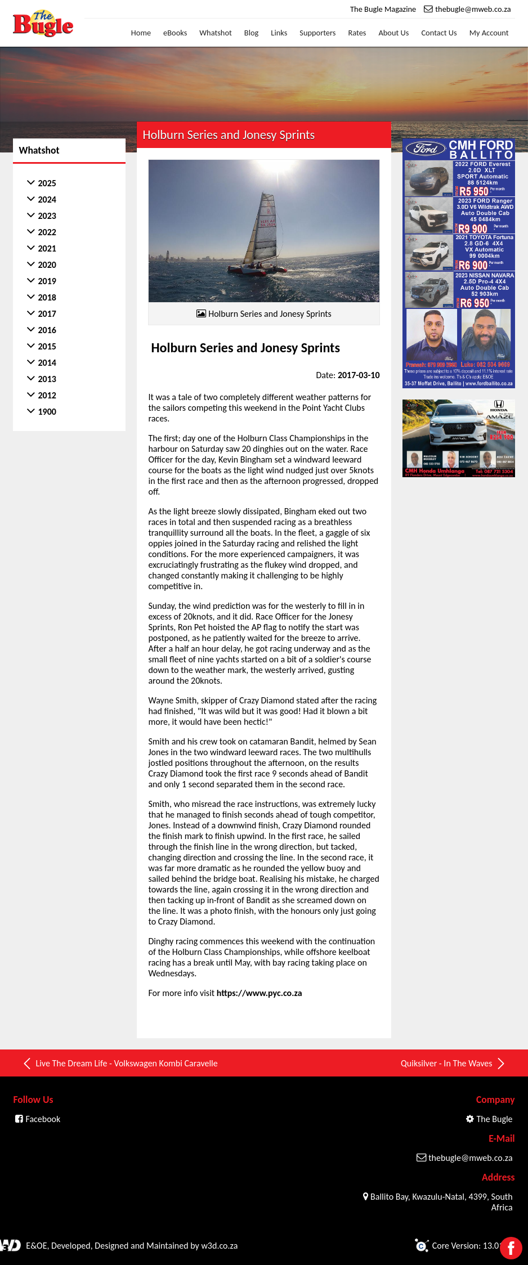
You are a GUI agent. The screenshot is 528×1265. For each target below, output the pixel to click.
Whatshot (215, 33)
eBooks (175, 33)
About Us (393, 33)
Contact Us (439, 33)
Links (279, 33)
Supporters (317, 33)
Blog (251, 33)
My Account (489, 33)
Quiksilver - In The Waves (454, 1063)
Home (141, 33)
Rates (357, 33)
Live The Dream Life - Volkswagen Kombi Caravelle (119, 1063)
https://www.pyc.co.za (259, 993)
